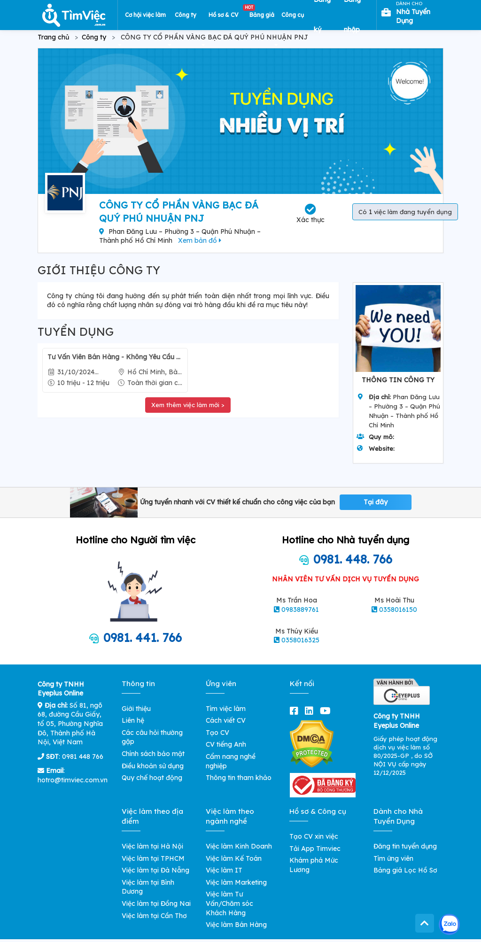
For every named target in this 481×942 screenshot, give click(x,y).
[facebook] (296, 711)
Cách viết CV (226, 720)
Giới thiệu (136, 708)
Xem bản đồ (199, 240)
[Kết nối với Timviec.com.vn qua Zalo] (449, 924)
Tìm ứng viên (393, 858)
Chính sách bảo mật (153, 753)
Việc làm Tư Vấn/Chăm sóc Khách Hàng (229, 903)
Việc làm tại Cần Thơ (154, 915)
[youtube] (327, 711)
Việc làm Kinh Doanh (239, 846)
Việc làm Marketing (236, 882)
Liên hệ (133, 720)
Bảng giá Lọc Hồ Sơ (405, 870)
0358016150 (398, 609)
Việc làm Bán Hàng (236, 924)
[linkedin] (311, 711)
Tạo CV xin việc (313, 836)
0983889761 (300, 609)
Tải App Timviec (315, 848)
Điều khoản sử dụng (153, 766)
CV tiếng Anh (226, 744)
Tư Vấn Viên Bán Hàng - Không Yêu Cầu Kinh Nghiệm (115, 357)
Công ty (94, 37)
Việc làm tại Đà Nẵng (155, 870)
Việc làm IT (224, 870)
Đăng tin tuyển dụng (405, 846)
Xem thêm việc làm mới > (188, 405)
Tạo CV (217, 732)
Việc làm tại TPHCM (153, 858)
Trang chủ (53, 37)
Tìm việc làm (226, 708)
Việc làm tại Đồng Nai (156, 903)
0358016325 (300, 640)
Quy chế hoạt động (152, 777)
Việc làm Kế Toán (234, 858)
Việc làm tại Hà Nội (152, 846)
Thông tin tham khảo (239, 777)
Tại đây (376, 502)
